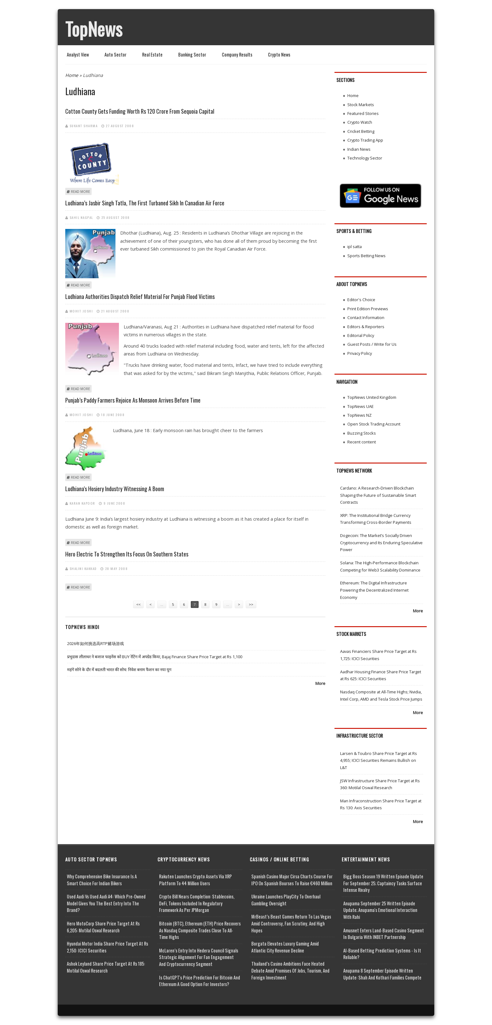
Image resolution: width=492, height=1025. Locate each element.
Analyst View (78, 54)
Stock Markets (360, 104)
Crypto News (279, 54)
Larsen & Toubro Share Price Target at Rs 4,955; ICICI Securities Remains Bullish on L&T (378, 760)
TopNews (93, 28)
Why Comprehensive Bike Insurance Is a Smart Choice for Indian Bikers (102, 880)
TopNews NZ (359, 415)
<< (138, 604)
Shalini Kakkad (83, 568)
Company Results (237, 54)
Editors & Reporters (365, 326)
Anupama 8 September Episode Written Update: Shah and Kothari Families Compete (382, 974)
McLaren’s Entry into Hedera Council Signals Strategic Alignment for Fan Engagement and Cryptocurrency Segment (198, 957)
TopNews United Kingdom (371, 397)
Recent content (361, 442)
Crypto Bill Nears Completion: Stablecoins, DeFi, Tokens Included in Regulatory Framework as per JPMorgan (196, 903)
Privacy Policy (359, 353)
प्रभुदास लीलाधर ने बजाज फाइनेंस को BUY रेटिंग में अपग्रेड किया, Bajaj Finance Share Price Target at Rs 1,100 (154, 656)
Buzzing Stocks (361, 433)
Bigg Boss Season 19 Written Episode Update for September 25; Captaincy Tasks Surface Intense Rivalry (383, 883)
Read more (80, 191)
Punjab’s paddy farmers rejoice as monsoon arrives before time (133, 400)
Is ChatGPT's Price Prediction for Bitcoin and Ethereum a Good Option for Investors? (199, 981)
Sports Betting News (366, 255)
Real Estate (152, 54)
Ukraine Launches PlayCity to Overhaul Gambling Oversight (285, 900)
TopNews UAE (360, 406)
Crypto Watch (359, 122)
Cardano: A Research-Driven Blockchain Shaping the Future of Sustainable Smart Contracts (378, 495)
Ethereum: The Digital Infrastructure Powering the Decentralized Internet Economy (374, 590)
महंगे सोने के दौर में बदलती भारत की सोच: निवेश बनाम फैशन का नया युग (119, 669)
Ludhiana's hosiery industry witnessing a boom (114, 489)
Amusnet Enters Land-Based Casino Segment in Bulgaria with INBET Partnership (383, 934)
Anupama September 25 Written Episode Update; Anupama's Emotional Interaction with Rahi (380, 910)
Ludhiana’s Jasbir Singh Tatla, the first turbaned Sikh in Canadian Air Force (144, 203)
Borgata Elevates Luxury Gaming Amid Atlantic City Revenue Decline (285, 947)
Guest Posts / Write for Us (372, 344)
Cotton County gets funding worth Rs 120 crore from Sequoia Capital (139, 111)
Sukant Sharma (84, 125)
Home (71, 75)
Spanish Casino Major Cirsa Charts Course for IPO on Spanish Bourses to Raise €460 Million (292, 880)
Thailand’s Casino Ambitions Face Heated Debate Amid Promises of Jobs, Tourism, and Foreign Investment (290, 970)
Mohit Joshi (81, 310)
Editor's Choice (361, 299)
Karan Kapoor (82, 503)
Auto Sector (115, 54)
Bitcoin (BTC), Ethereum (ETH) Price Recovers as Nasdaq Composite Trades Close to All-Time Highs (200, 930)
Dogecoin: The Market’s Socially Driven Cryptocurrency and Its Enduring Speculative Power (381, 542)
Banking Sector (192, 54)
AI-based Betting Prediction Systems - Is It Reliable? (382, 954)
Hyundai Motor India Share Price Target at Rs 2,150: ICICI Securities (107, 947)
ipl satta (354, 246)
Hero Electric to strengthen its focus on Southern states (126, 554)
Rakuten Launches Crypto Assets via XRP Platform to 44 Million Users (195, 880)
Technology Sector (364, 158)
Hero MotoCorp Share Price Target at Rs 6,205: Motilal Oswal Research (103, 927)
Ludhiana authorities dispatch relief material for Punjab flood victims (140, 296)
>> (251, 604)
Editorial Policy (360, 335)
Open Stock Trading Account (373, 424)
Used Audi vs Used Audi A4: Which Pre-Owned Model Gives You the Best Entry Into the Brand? (106, 903)
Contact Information (365, 317)
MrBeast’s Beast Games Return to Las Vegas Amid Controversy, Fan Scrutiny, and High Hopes (291, 923)
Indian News (359, 149)
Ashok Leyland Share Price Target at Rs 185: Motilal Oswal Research (106, 967)
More (320, 683)
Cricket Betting (360, 131)
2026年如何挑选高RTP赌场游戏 (95, 643)
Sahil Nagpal (81, 217)
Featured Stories (363, 113)
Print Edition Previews (367, 309)
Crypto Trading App (365, 140)
